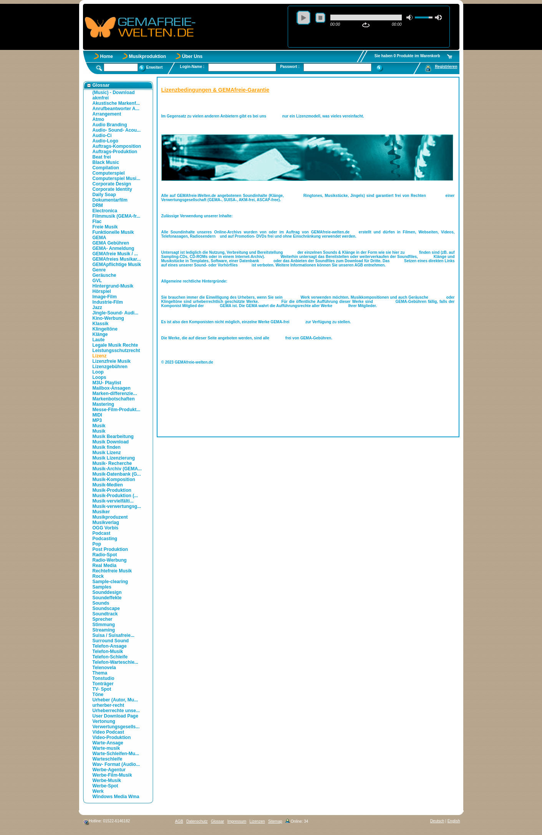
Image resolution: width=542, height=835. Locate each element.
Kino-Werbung (108, 318)
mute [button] (409, 17)
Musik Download (111, 442)
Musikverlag (106, 522)
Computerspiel (109, 173)
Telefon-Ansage (110, 646)
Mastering (103, 404)
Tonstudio (103, 678)
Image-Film (105, 296)
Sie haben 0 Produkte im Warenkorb (407, 56)
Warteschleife (108, 759)
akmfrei (101, 98)
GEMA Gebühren (111, 243)
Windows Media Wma (116, 796)
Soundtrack (105, 614)
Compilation (106, 167)
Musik (99, 425)
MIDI (97, 415)
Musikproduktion (147, 56)
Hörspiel (102, 291)
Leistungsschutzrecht (116, 350)
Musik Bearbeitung (113, 436)
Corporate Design (112, 184)
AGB (179, 821)
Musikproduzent (110, 517)
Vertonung (104, 721)
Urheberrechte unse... (116, 710)
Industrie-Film (108, 302)
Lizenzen (257, 821)
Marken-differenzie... (115, 393)
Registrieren (446, 66)
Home (106, 56)
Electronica (105, 210)
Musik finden (107, 447)
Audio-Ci (102, 135)
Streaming (104, 630)
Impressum (236, 821)
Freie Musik (105, 227)
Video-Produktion (112, 737)
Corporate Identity (112, 189)
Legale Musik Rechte (115, 345)
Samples (102, 587)
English (454, 821)
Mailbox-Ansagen (112, 388)
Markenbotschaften (114, 399)
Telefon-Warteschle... (115, 662)
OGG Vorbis (106, 528)
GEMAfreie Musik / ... (115, 253)
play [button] (303, 17)
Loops (99, 377)
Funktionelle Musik (113, 232)
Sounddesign (107, 592)
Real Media (105, 565)
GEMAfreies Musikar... (117, 259)
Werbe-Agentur (109, 769)
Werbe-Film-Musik (112, 775)
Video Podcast (108, 732)
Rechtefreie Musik (112, 571)
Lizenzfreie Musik (112, 361)
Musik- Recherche (112, 463)
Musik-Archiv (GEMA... (117, 468)
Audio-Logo (105, 141)
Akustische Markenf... (116, 103)
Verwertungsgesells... (116, 726)
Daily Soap (104, 194)
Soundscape (106, 608)
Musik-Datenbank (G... (117, 474)
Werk (98, 791)
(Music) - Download (114, 92)
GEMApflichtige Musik (117, 264)
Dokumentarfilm (110, 200)
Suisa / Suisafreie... (113, 635)
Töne (98, 694)
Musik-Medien (108, 485)
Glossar (217, 821)
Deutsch (437, 821)
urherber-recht (108, 705)
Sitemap (275, 821)
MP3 (97, 420)
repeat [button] (366, 24)
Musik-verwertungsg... (117, 506)
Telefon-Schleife (110, 657)
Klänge (100, 334)
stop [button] (320, 17)
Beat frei (102, 157)
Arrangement (107, 114)
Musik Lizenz (107, 452)
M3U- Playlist (107, 382)
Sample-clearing (110, 581)
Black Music (106, 162)
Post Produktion (110, 549)
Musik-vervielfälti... (113, 501)
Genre (99, 270)
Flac (97, 221)
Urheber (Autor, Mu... (115, 700)
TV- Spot (102, 689)
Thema (100, 673)
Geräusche (104, 275)
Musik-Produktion (112, 490)
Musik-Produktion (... (115, 495)
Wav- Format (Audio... (116, 764)
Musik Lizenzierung (114, 458)
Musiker (101, 511)
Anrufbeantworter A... (116, 108)
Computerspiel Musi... (117, 178)
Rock (98, 576)
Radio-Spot (105, 554)
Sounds (101, 603)
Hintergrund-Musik (113, 286)
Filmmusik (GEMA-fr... (117, 216)
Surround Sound (111, 640)
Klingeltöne (105, 329)
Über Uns (192, 56)
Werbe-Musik (107, 780)
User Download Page (115, 716)
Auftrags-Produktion (115, 151)
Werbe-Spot (105, 786)
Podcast (102, 533)
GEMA (99, 237)
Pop (97, 544)
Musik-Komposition (114, 479)
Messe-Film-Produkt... (117, 409)
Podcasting (105, 538)
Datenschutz (197, 821)
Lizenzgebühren (110, 366)
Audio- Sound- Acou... (117, 130)
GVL (97, 280)
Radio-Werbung (110, 560)
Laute (99, 339)
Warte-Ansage (108, 743)
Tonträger (103, 683)
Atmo (98, 119)
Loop (98, 372)
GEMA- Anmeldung (113, 248)
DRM (98, 205)
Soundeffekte (107, 597)
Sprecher (103, 619)
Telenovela (104, 667)
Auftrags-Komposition (117, 146)
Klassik (101, 323)
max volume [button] (438, 17)
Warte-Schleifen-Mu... (116, 753)
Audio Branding (110, 124)
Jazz (97, 307)
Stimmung (104, 624)
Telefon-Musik (108, 651)
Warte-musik (106, 748)
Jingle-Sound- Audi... (116, 313)
